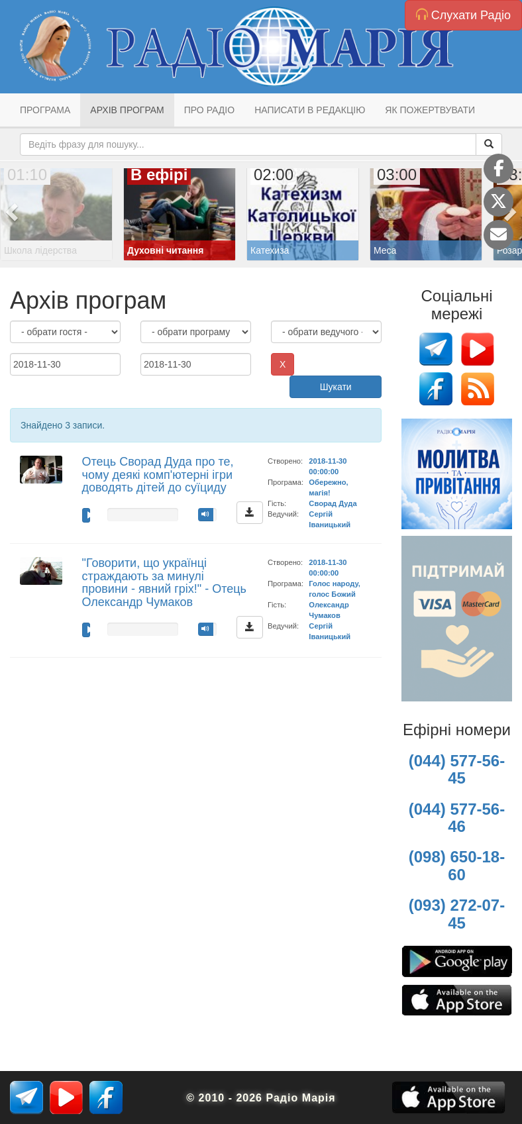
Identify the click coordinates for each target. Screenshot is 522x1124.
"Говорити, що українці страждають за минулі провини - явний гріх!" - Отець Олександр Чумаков (164, 582)
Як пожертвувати (430, 110)
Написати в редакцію (309, 110)
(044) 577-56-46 (457, 817)
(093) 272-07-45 (457, 913)
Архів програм (127, 110)
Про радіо (209, 110)
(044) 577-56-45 (457, 769)
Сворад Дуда (332, 503)
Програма (45, 110)
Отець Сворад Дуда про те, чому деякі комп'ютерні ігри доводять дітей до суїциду (158, 475)
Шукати (336, 387)
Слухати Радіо (463, 15)
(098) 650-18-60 (457, 865)
